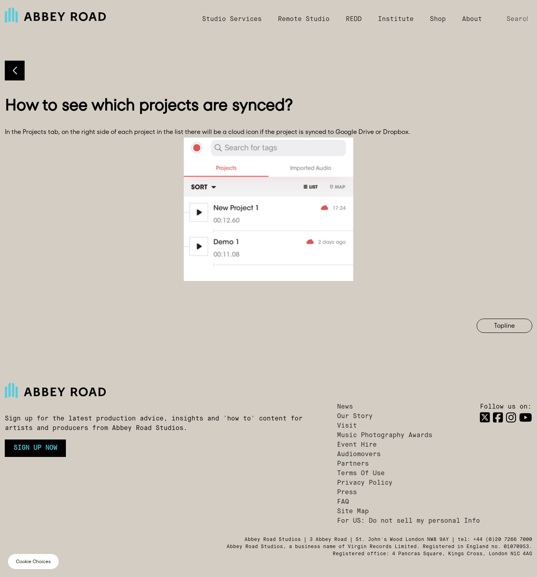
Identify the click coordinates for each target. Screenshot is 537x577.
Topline (504, 325)
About (472, 19)
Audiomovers (359, 454)
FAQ (343, 502)
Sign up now (35, 448)
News (345, 407)
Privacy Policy (365, 483)
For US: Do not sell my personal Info (408, 521)
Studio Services (232, 19)
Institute (396, 19)
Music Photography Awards (384, 435)
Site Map (353, 511)
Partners (353, 464)
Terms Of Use (361, 473)
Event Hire (357, 445)
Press (347, 492)
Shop (438, 19)
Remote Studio (303, 19)
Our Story (355, 416)
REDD (354, 19)
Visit (347, 426)
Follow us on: (505, 407)
